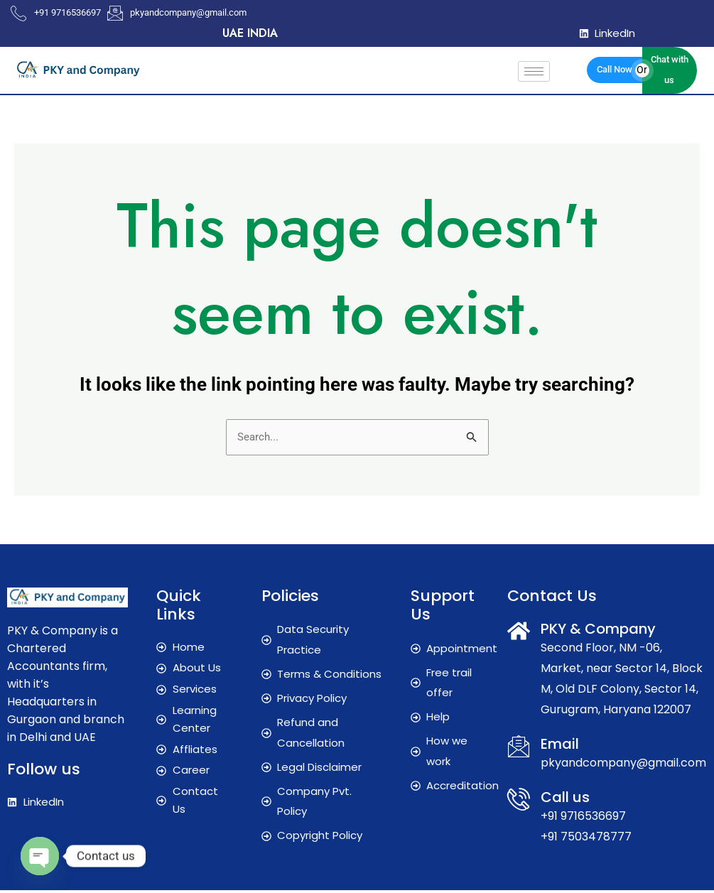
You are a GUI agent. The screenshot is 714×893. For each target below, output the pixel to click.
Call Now (614, 69)
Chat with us (669, 69)
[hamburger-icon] (534, 71)
